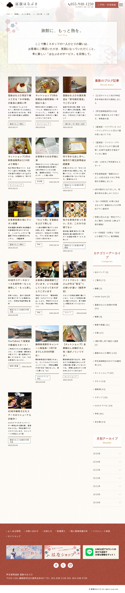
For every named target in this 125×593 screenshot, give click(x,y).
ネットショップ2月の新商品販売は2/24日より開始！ (19, 160)
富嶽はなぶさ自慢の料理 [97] (106, 306)
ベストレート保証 (101, 531)
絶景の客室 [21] (102, 324)
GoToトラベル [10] (104, 405)
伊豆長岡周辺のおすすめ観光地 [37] (108, 363)
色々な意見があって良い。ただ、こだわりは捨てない (74, 223)
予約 (39, 244)
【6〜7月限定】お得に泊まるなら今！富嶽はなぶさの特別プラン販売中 (108, 205)
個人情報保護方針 (79, 531)
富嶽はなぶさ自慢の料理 (74, 185)
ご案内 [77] (100, 280)
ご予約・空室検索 (107, 5)
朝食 (66, 247)
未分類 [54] (100, 421)
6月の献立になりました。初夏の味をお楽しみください (107, 191)
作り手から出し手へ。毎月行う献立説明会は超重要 (74, 160)
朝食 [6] (98, 316)
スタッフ (67, 187)
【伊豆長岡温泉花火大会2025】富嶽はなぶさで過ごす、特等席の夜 (107, 115)
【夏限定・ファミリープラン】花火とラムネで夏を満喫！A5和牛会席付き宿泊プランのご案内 (107, 148)
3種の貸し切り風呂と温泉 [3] (106, 343)
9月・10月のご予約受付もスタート (108, 163)
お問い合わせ (32, 531)
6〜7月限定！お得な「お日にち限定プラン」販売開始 (107, 234)
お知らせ (47, 531)
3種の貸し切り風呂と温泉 (74, 124)
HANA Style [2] (102, 296)
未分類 (39, 181)
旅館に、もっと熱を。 (23, 14)
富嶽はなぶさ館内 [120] (106, 353)
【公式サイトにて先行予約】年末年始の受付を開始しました (108, 99)
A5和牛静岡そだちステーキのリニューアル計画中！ (19, 415)
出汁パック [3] (101, 272)
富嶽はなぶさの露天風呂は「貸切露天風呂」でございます (74, 99)
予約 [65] (99, 413)
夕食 (11, 312)
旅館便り (61, 531)
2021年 (39, 14)
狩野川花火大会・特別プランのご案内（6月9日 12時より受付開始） (108, 221)
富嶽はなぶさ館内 (17, 124)
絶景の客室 (14, 366)
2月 (47, 14)
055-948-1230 (58, 578)
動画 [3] (98, 288)
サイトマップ (14, 536)
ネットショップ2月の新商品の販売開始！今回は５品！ (47, 99)
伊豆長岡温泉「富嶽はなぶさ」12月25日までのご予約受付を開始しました (107, 177)
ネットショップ (43, 124)
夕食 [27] (99, 332)
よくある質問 (14, 531)
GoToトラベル (43, 376)
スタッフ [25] (101, 397)
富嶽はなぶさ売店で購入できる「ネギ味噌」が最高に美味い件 (19, 99)
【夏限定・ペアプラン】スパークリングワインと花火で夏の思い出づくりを (108, 130)
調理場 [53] (100, 389)
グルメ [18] (100, 381)
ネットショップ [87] (104, 373)
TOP (8, 14)
